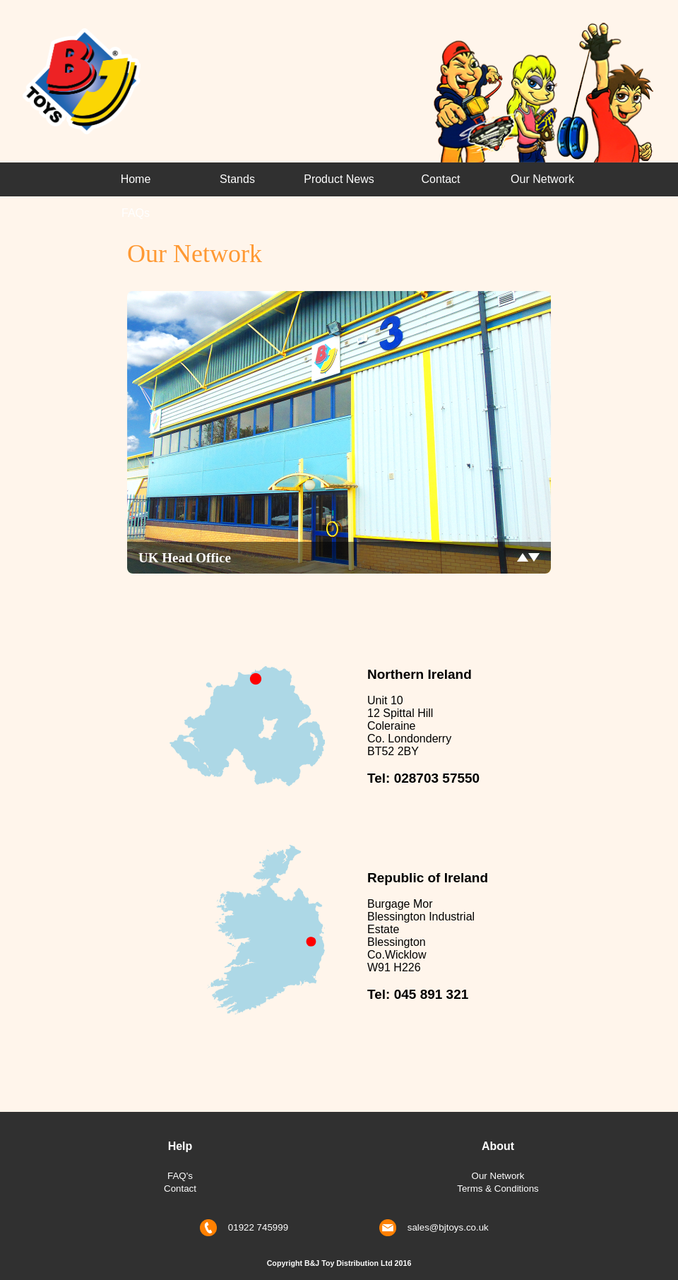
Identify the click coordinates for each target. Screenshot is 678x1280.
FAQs (135, 213)
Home (136, 179)
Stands (237, 179)
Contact (440, 179)
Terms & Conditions (498, 1188)
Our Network (542, 179)
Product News (339, 179)
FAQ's (180, 1176)
